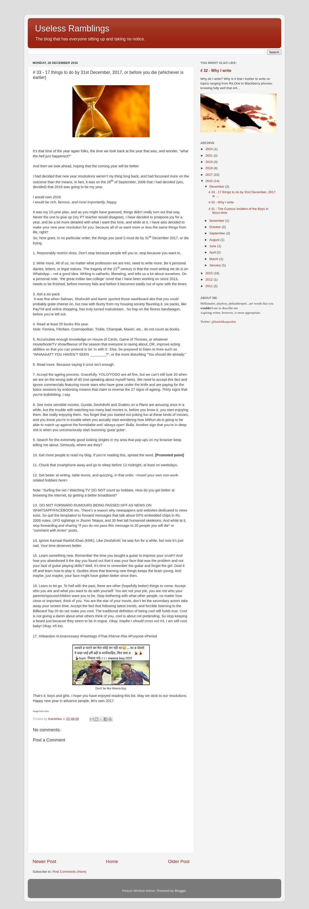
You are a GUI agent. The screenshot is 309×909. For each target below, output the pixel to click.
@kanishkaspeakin (223, 321)
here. (46, 711)
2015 (209, 273)
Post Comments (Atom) (69, 871)
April (213, 252)
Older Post (179, 861)
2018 (209, 168)
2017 (209, 174)
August (214, 240)
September (217, 233)
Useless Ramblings (72, 28)
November (217, 220)
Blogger (180, 891)
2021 (209, 155)
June (213, 246)
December (217, 186)
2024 (209, 149)
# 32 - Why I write (215, 71)
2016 (209, 181)
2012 (209, 279)
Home (112, 861)
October (215, 227)
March (214, 259)
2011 (209, 286)
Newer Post (44, 861)
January (215, 265)
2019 (209, 162)
